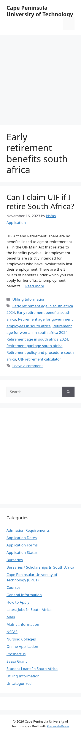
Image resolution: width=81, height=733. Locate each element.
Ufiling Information (28, 299)
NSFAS (11, 631)
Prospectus (15, 653)
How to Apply (17, 602)
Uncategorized (19, 683)
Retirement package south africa (34, 345)
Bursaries (14, 559)
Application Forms (22, 545)
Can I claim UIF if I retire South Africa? (40, 201)
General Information (24, 594)
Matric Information (22, 624)
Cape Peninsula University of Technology (39, 11)
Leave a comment (27, 365)
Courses (13, 587)
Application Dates (21, 537)
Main (10, 616)
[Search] (68, 392)
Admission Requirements (28, 530)
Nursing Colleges (21, 639)
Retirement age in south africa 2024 (37, 339)
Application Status (22, 552)
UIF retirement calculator (39, 359)
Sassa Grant (16, 661)
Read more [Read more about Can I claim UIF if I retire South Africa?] (34, 285)
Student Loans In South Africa (32, 668)
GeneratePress (58, 726)
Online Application (22, 646)
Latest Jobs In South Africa (29, 609)
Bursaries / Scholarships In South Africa (40, 567)
